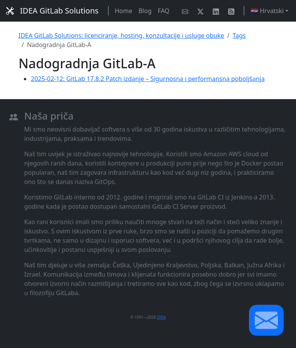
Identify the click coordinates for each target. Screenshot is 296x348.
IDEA (161, 317)
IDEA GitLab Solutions (52, 10)
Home (124, 11)
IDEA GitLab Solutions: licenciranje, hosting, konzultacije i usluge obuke (121, 35)
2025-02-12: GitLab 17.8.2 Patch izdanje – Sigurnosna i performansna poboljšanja (148, 78)
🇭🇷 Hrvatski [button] (267, 11)
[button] (266, 320)
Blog (144, 11)
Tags (239, 35)
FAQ (163, 11)
